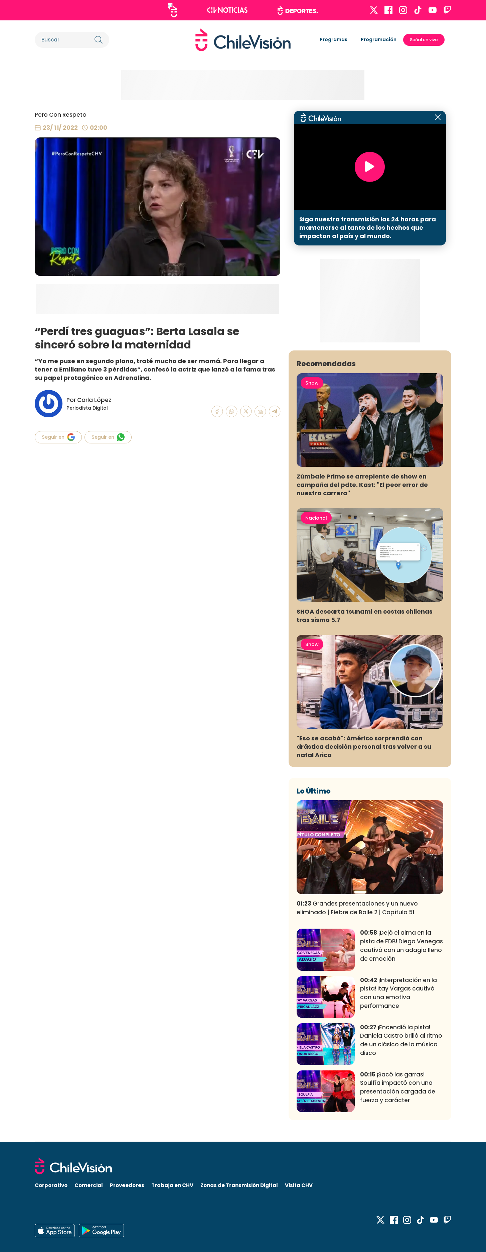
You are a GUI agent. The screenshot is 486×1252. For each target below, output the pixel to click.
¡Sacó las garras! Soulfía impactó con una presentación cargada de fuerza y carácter (397, 1087)
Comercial (88, 1185)
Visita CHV (299, 1185)
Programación (378, 39)
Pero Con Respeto (61, 115)
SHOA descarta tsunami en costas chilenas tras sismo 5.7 (365, 615)
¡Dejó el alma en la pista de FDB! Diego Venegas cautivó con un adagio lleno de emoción (401, 945)
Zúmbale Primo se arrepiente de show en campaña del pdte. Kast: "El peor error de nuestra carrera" (362, 484)
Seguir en (58, 437)
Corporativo (51, 1185)
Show (312, 383)
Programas (333, 39)
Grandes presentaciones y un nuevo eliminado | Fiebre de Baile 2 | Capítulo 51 (357, 908)
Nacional (316, 518)
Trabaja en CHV (172, 1185)
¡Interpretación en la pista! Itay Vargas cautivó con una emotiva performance (398, 993)
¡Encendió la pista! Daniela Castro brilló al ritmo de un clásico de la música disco (401, 1040)
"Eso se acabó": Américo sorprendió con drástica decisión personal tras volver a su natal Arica (364, 746)
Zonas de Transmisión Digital (239, 1185)
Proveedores (127, 1185)
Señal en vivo (424, 39)
